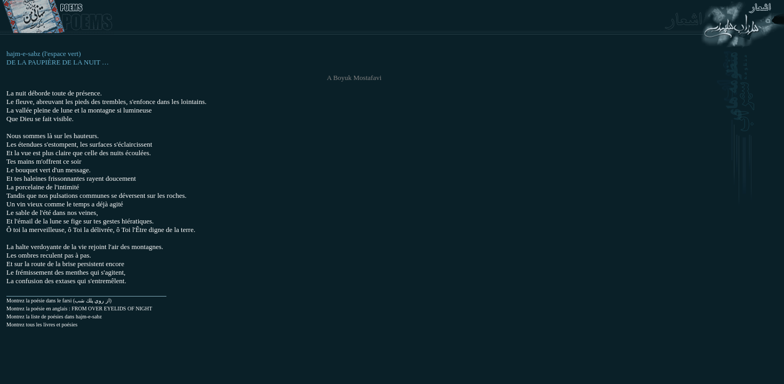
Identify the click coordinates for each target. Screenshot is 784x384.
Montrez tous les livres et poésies (41, 324)
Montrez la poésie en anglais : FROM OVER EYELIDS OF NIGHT (79, 308)
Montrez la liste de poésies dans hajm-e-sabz (54, 316)
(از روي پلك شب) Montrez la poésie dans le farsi (58, 300)
